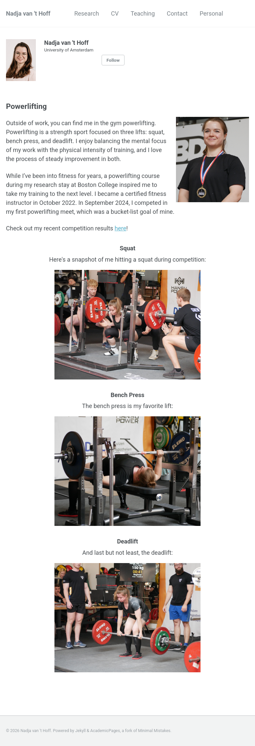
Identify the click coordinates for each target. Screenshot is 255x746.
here (120, 228)
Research (86, 13)
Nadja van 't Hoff (28, 13)
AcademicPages (105, 730)
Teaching (142, 13)
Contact (177, 13)
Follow (113, 60)
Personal (211, 13)
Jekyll (80, 730)
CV (115, 13)
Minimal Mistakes (154, 730)
